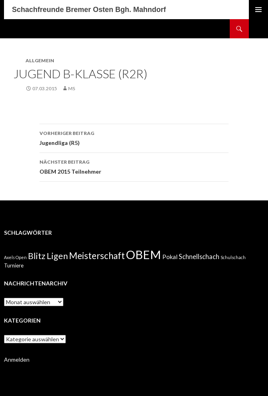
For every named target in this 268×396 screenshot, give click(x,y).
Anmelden (17, 359)
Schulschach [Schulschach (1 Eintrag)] (233, 257)
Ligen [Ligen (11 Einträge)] (57, 256)
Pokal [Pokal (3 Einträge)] (169, 256)
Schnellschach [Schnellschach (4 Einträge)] (199, 256)
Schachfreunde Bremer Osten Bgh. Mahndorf (89, 10)
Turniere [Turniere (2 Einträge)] (14, 265)
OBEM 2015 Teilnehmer (134, 166)
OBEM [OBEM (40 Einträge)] (143, 254)
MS (71, 88)
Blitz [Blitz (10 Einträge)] (36, 256)
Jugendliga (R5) (134, 137)
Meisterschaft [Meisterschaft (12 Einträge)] (97, 255)
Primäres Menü (258, 9)
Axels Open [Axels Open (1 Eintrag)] (15, 257)
